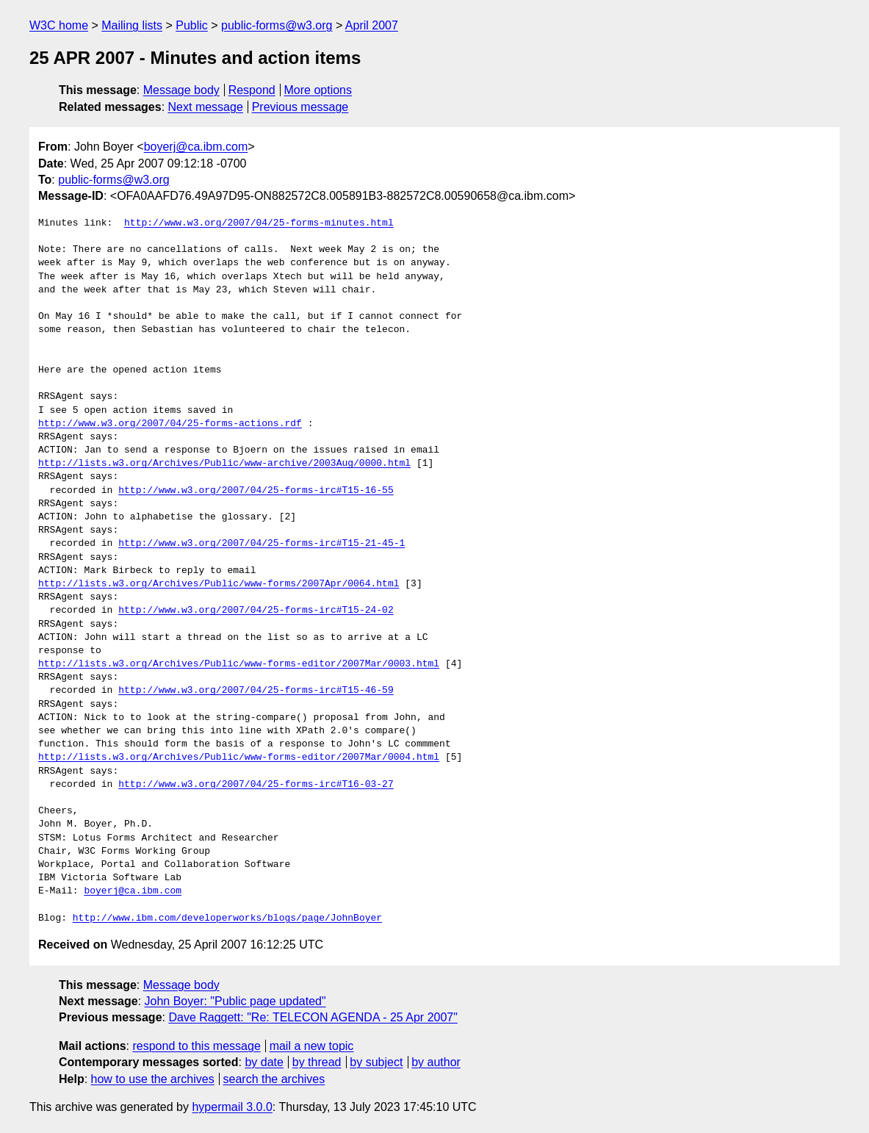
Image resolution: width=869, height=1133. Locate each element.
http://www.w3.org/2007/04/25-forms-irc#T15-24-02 (255, 610)
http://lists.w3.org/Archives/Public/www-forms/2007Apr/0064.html (218, 584)
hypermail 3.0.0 (232, 1107)
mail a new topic (312, 1046)
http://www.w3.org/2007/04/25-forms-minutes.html (259, 223)
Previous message (300, 107)
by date (264, 1062)
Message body (181, 90)
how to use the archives (152, 1079)
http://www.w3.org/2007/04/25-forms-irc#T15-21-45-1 (261, 543)
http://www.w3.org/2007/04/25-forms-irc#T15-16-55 (255, 490)
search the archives (274, 1079)
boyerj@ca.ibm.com (196, 146)
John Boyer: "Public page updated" (235, 1001)
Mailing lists (131, 25)
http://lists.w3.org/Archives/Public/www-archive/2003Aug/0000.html (224, 463)
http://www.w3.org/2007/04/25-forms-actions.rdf (170, 424)
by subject (376, 1062)
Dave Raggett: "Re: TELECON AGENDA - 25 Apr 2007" (312, 1017)
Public (192, 25)
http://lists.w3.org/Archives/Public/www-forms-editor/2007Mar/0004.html (238, 757)
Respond (251, 90)
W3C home (58, 25)
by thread (317, 1062)
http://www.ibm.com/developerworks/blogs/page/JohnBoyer (227, 918)
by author (436, 1062)
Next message (205, 107)
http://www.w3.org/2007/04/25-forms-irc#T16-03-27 (255, 784)
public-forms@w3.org (276, 25)
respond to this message (196, 1046)
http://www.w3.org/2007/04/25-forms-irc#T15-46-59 (255, 690)
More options (318, 90)
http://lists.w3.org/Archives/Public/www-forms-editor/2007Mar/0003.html (238, 664)
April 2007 (371, 25)
